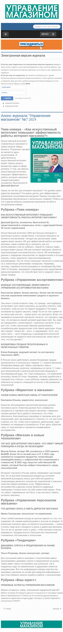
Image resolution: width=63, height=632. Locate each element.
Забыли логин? (10, 106)
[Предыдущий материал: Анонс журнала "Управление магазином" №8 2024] (7, 609)
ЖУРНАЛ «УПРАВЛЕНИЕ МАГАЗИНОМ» (32, 11)
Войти (7, 98)
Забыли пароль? (11, 103)
